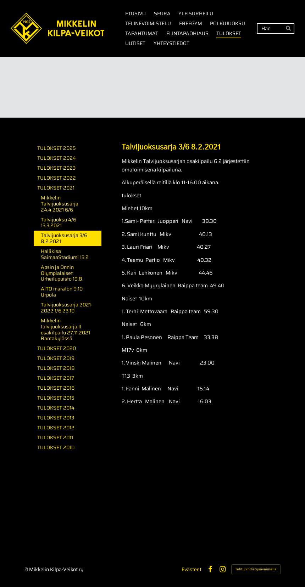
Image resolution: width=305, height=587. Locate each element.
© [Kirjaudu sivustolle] (26, 569)
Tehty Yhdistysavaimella (256, 569)
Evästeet (191, 569)
